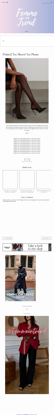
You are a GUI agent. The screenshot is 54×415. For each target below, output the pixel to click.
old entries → (46, 238)
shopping (30, 161)
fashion (26, 161)
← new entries (7, 238)
